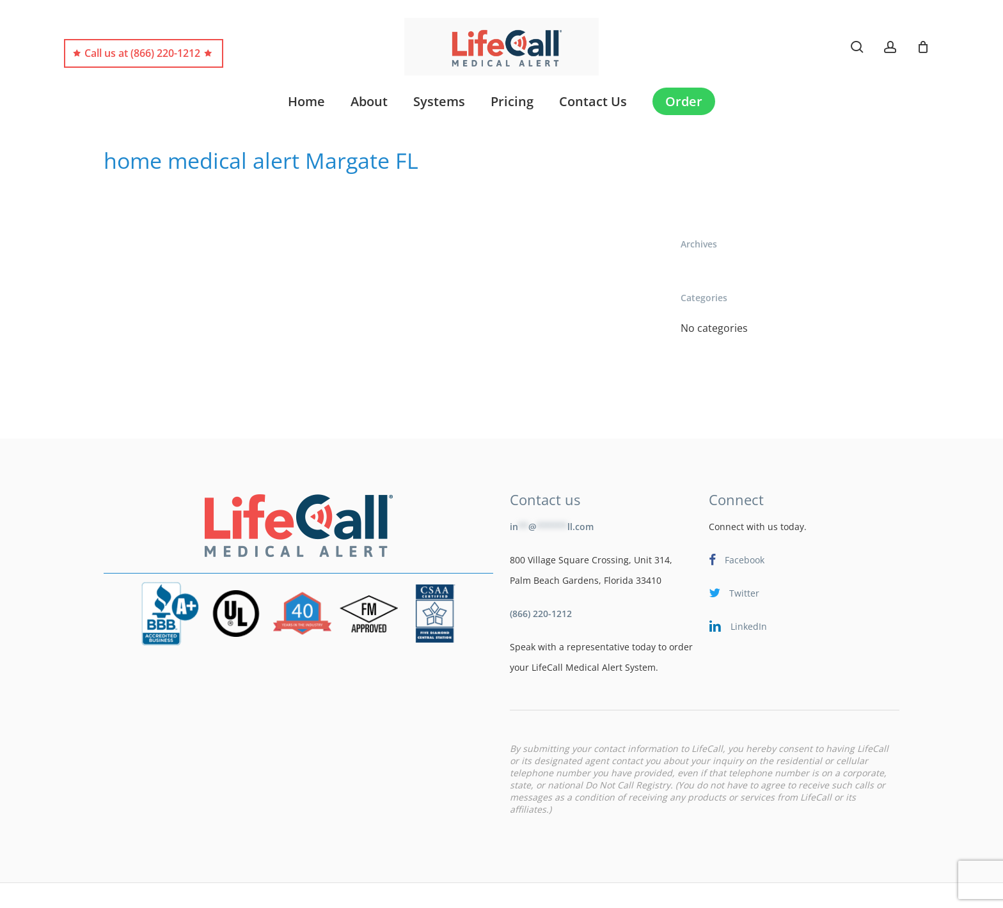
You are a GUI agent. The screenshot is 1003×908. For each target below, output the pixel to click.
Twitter (734, 559)
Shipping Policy (534, 888)
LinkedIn (738, 592)
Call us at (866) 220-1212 (142, 53)
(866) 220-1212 (541, 580)
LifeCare (165, 888)
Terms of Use (274, 888)
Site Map (214, 888)
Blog (125, 888)
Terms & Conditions (357, 888)
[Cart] (923, 47)
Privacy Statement (451, 888)
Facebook (736, 526)
